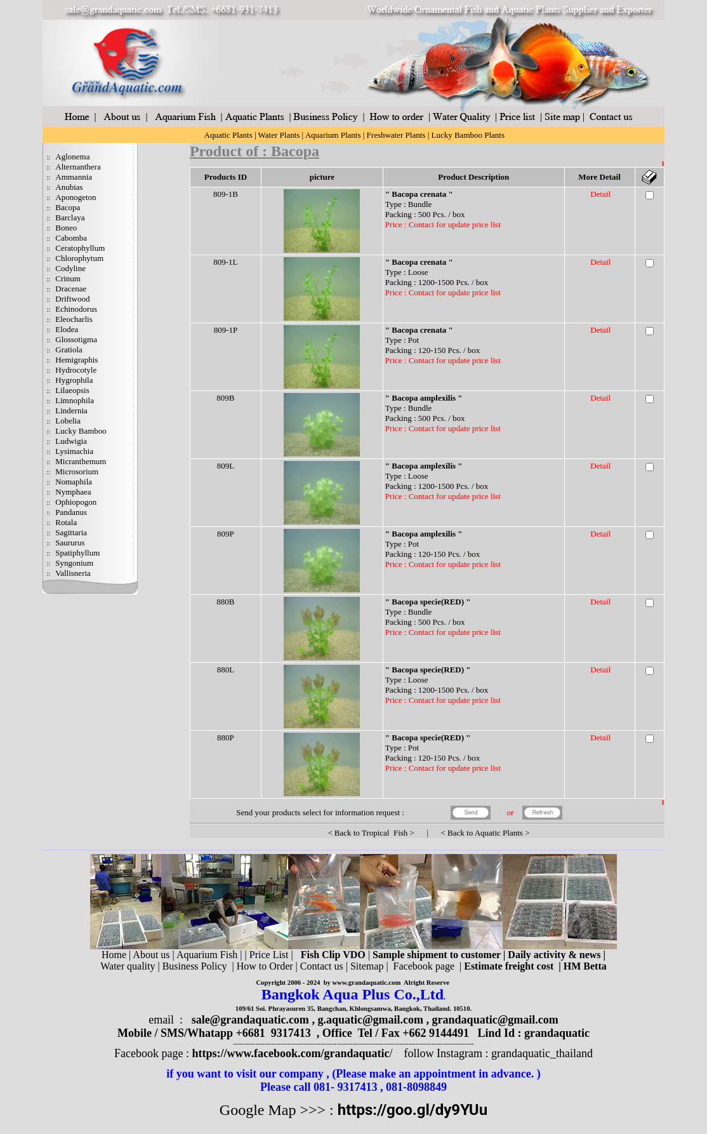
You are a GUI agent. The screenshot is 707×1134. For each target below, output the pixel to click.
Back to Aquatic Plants (485, 832)
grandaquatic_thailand (542, 1053)
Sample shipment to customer (437, 954)
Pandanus (71, 512)
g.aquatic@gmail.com (370, 1019)
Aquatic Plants (228, 135)
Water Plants (279, 135)
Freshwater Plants (396, 135)
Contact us (321, 966)
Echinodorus (76, 309)
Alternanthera (77, 166)
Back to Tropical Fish (371, 832)
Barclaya (69, 217)
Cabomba (71, 238)
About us (151, 954)
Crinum (68, 278)
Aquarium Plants (333, 135)
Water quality (127, 966)
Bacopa (67, 207)
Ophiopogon (75, 502)
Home (114, 954)
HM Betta (585, 966)
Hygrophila (74, 380)
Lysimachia (74, 451)
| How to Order (261, 966)
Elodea (66, 329)
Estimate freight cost (508, 966)
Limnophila (74, 400)
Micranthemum (80, 461)
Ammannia (73, 177)
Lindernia (71, 410)
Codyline (70, 268)
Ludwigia (71, 441)
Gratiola (69, 349)
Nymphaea (73, 492)
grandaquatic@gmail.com (495, 1019)
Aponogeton (75, 197)
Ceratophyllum (80, 248)
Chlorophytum (79, 258)
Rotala (66, 522)
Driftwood (72, 299)
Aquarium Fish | (210, 954)
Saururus (69, 542)
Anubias (69, 187)
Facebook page (423, 966)
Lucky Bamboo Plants (468, 135)
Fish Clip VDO (333, 954)
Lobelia (68, 420)
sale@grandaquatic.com (250, 1019)
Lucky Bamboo (81, 431)
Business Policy (194, 966)
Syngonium (74, 563)
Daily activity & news (554, 954)
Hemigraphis (76, 359)
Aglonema (72, 156)
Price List (270, 954)
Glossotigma (76, 339)
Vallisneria (73, 573)
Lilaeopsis (72, 390)
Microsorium (76, 471)
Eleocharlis (73, 319)
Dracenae (70, 288)
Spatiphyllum (77, 552)
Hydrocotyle (75, 370)
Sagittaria (71, 532)
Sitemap (366, 966)
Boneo (66, 227)
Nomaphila (73, 481)
